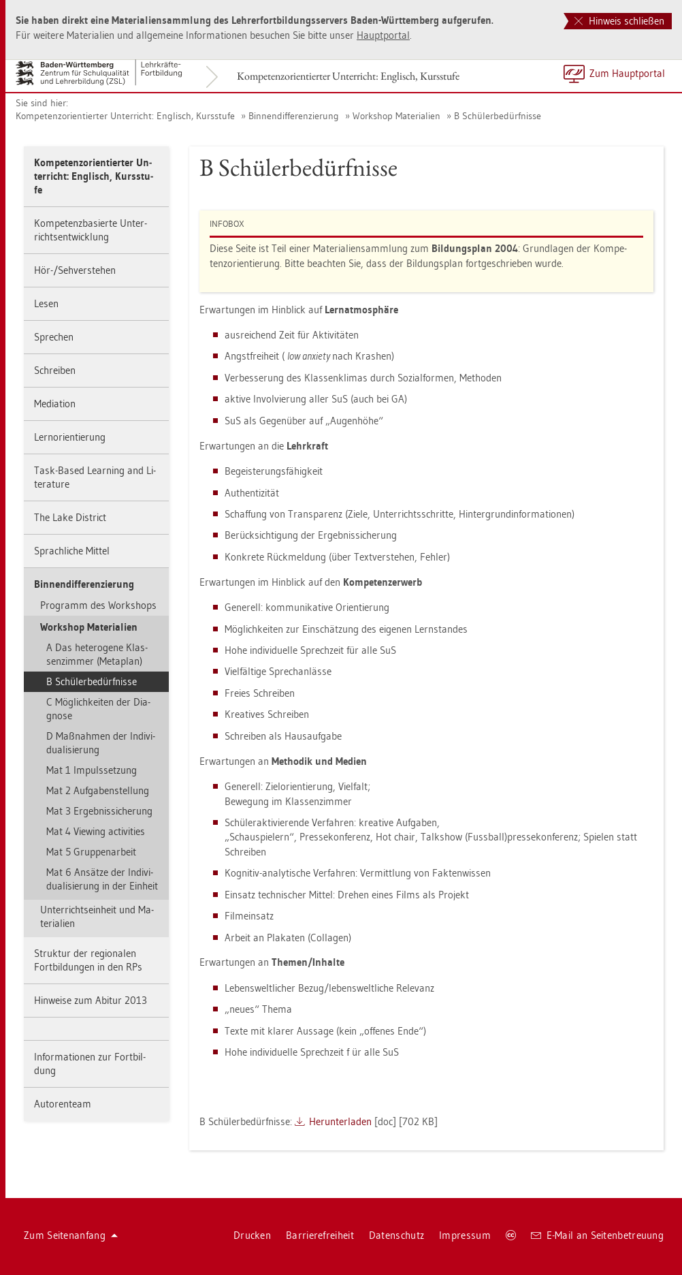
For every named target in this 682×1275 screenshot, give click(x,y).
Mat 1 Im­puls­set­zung (91, 770)
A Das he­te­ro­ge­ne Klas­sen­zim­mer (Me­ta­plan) (97, 654)
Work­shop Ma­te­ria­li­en (396, 116)
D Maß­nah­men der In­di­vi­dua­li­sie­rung (100, 742)
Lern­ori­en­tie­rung (69, 436)
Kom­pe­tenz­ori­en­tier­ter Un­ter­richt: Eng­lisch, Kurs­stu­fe (348, 76)
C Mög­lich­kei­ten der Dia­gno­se (98, 708)
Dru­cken (252, 1235)
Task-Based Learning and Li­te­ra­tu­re (95, 477)
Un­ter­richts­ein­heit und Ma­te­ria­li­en (97, 916)
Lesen (46, 303)
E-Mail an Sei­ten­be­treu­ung (597, 1235)
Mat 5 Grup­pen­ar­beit (91, 851)
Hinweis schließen (619, 20)
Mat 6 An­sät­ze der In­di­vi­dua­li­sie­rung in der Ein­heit (102, 879)
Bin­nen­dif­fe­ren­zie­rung (293, 116)
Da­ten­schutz (396, 1235)
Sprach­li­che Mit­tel (72, 550)
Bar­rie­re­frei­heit (320, 1235)
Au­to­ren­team (62, 1103)
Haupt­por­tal (383, 35)
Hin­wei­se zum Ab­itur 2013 (90, 1000)
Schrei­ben (55, 370)
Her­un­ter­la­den (340, 1121)
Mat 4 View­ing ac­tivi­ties (95, 831)
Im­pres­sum (465, 1235)
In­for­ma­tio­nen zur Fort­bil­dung (90, 1063)
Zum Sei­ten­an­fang (71, 1235)
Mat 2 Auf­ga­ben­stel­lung (97, 790)
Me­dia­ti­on (55, 403)
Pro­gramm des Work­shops (98, 605)
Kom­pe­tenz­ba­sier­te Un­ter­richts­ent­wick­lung (90, 230)
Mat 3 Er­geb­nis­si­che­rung (99, 810)
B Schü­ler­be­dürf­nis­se (497, 116)
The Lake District (70, 517)
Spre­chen (54, 336)
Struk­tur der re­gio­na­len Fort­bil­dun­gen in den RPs (88, 960)
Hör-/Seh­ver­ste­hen (75, 270)
